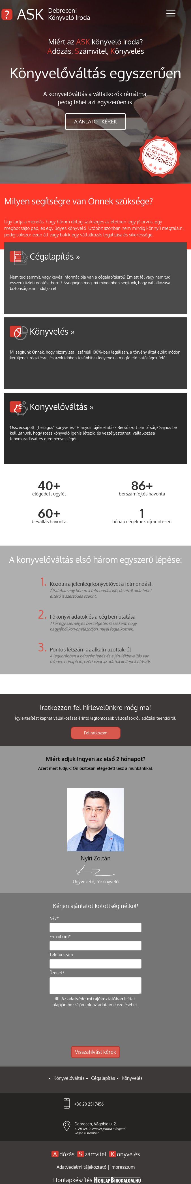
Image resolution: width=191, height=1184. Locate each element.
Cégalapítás (103, 1078)
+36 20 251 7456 (89, 1104)
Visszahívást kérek (95, 1052)
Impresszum (122, 1167)
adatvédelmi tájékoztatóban (95, 998)
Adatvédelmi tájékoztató (82, 1167)
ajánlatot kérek (95, 121)
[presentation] (96, 1027)
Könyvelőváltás (68, 1078)
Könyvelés (132, 1078)
